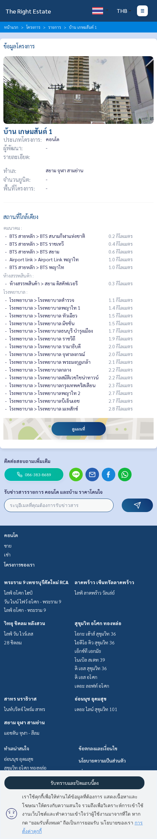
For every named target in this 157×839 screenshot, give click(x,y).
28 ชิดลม (13, 642)
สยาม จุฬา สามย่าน (24, 722)
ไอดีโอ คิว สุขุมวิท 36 (95, 642)
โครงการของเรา (19, 564)
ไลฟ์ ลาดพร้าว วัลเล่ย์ (95, 593)
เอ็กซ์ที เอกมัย (88, 651)
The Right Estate (28, 11)
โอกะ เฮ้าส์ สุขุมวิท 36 (95, 634)
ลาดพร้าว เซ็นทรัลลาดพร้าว (104, 582)
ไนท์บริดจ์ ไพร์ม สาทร (24, 709)
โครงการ (33, 27)
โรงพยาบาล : (15, 292)
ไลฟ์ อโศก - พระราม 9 (25, 610)
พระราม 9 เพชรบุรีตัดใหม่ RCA (36, 582)
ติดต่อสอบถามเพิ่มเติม (27, 461)
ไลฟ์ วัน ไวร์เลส (18, 634)
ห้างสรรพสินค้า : (18, 275)
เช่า (7, 554)
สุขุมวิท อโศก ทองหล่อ (98, 623)
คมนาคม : (12, 228)
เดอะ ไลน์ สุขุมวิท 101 (96, 709)
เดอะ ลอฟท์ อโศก (92, 686)
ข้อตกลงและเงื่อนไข (98, 748)
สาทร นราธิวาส (20, 699)
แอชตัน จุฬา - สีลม (21, 733)
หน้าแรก (11, 27)
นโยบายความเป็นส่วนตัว (102, 760)
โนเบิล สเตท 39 (90, 660)
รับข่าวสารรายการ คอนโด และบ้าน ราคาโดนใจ (53, 492)
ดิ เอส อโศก (86, 677)
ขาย (8, 546)
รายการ (54, 27)
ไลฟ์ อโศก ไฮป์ (18, 593)
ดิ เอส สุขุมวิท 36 (91, 668)
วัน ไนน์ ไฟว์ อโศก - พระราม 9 (32, 601)
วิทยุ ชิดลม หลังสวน (24, 623)
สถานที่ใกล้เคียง (20, 216)
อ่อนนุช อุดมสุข (90, 699)
